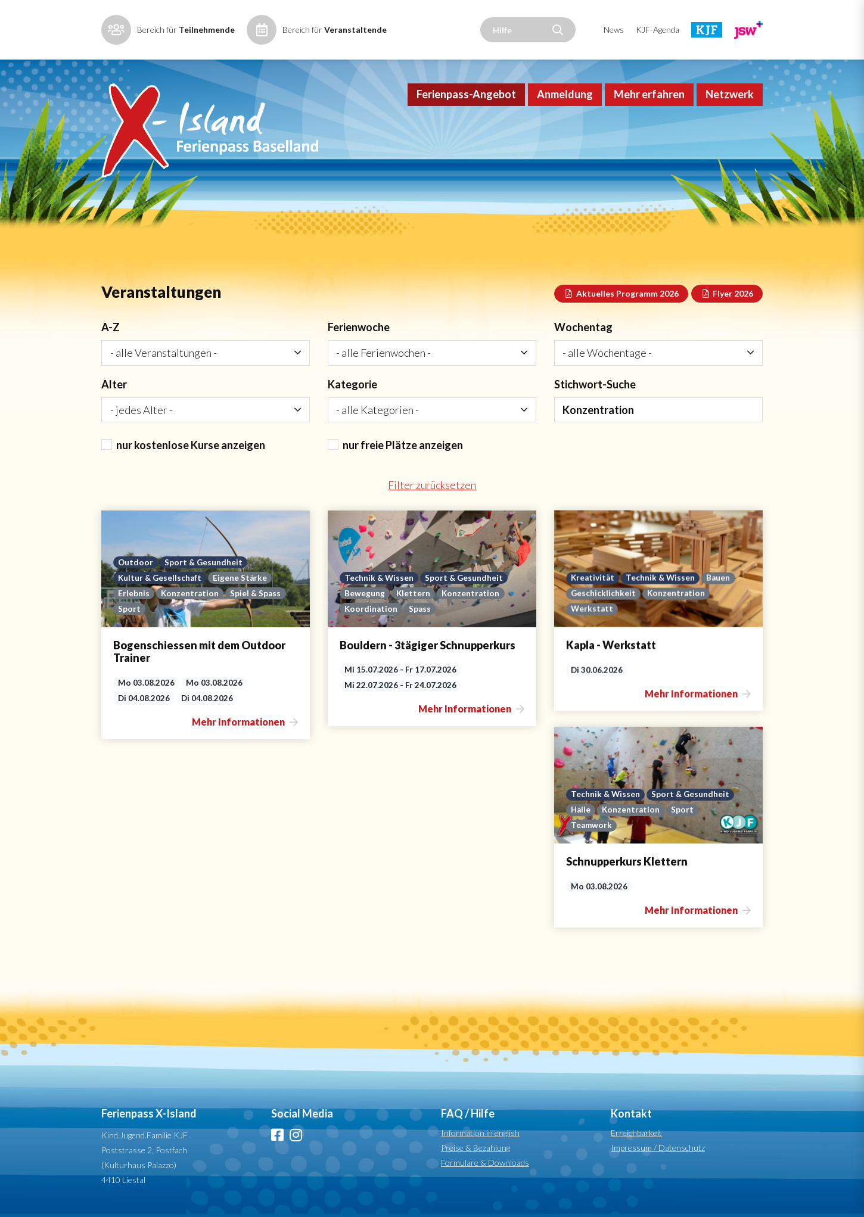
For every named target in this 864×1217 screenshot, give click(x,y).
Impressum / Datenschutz (658, 1148)
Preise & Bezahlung (475, 1148)
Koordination (468, 609)
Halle (190, 833)
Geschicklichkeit (505, 793)
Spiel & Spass (255, 593)
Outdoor (135, 562)
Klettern (511, 593)
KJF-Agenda (657, 29)
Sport (129, 609)
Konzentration (190, 593)
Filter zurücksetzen (432, 484)
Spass (517, 609)
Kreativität (495, 778)
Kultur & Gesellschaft (159, 578)
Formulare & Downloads (485, 1162)
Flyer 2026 (727, 293)
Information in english (480, 1133)
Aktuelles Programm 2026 (621, 293)
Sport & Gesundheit (203, 562)
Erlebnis (134, 593)
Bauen (620, 778)
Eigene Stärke (240, 578)
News (614, 29)
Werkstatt (494, 809)
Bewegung (462, 593)
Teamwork (200, 848)
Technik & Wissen (476, 578)
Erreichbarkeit (636, 1133)
